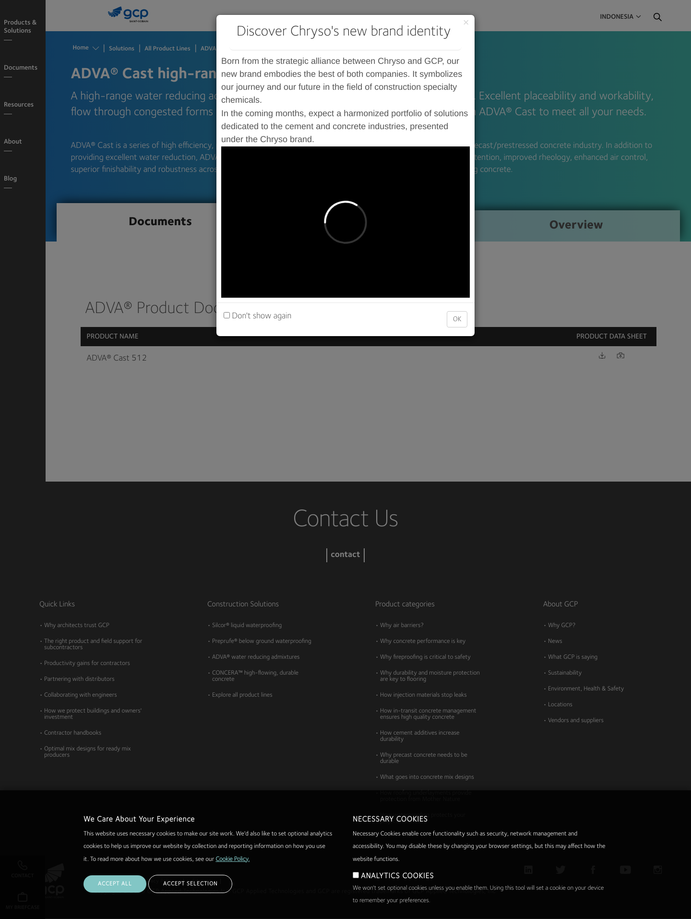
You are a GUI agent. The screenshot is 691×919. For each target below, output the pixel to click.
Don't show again (257, 316)
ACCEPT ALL (115, 884)
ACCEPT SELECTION (190, 884)
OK (457, 319)
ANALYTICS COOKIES (397, 876)
